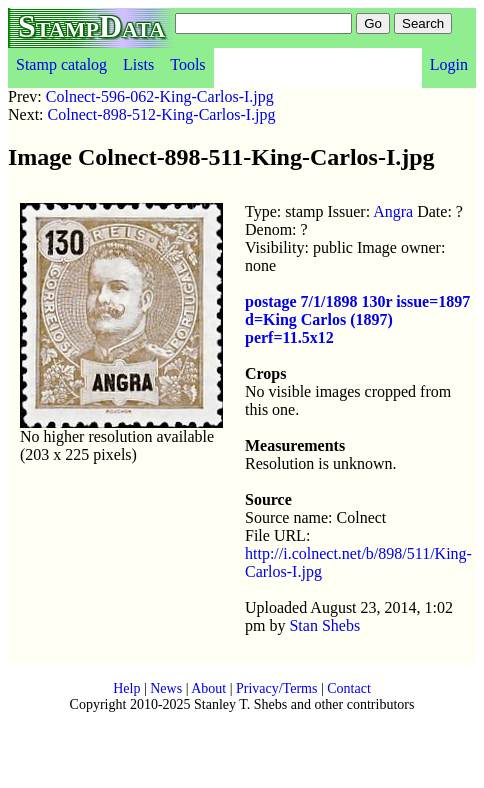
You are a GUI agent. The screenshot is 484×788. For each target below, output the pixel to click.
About (208, 688)
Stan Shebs (324, 625)
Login (449, 64)
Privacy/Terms (276, 688)
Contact (349, 688)
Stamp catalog (61, 64)
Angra (393, 211)
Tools (187, 64)
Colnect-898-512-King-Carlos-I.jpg (162, 114)
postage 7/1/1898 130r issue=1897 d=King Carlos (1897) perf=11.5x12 (357, 319)
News (166, 688)
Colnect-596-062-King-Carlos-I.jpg (160, 96)
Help (126, 688)
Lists (138, 64)
